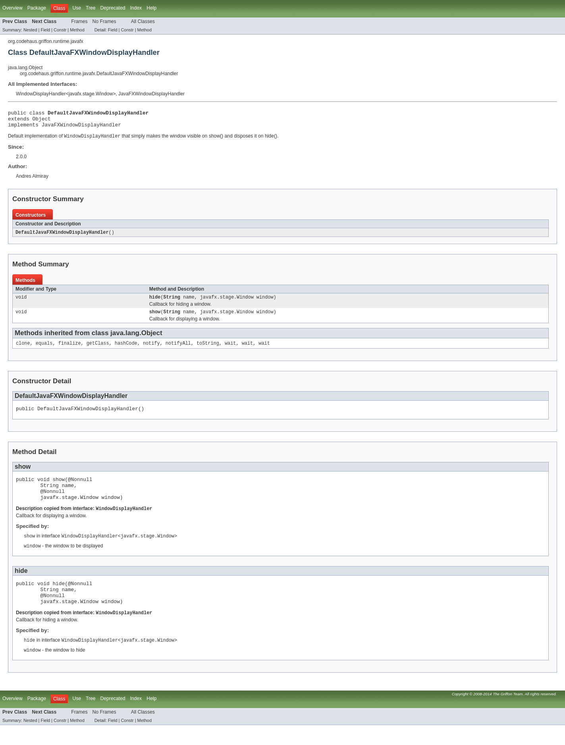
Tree (91, 8)
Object (42, 120)
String (171, 302)
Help (151, 8)
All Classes (143, 21)
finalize (69, 350)
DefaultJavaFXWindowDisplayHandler (62, 236)
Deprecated (112, 8)
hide (154, 302)
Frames (79, 21)
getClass (98, 350)
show (154, 317)
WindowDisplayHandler (41, 94)
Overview (12, 8)
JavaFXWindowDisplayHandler (151, 94)
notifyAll (178, 350)
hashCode (126, 350)
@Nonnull (80, 488)
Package (36, 8)
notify (151, 350)
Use (76, 8)
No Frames (104, 21)
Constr (60, 29)
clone (23, 350)
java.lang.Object (25, 67)
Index (136, 8)
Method (77, 29)
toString (208, 350)
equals (44, 350)
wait (230, 350)
